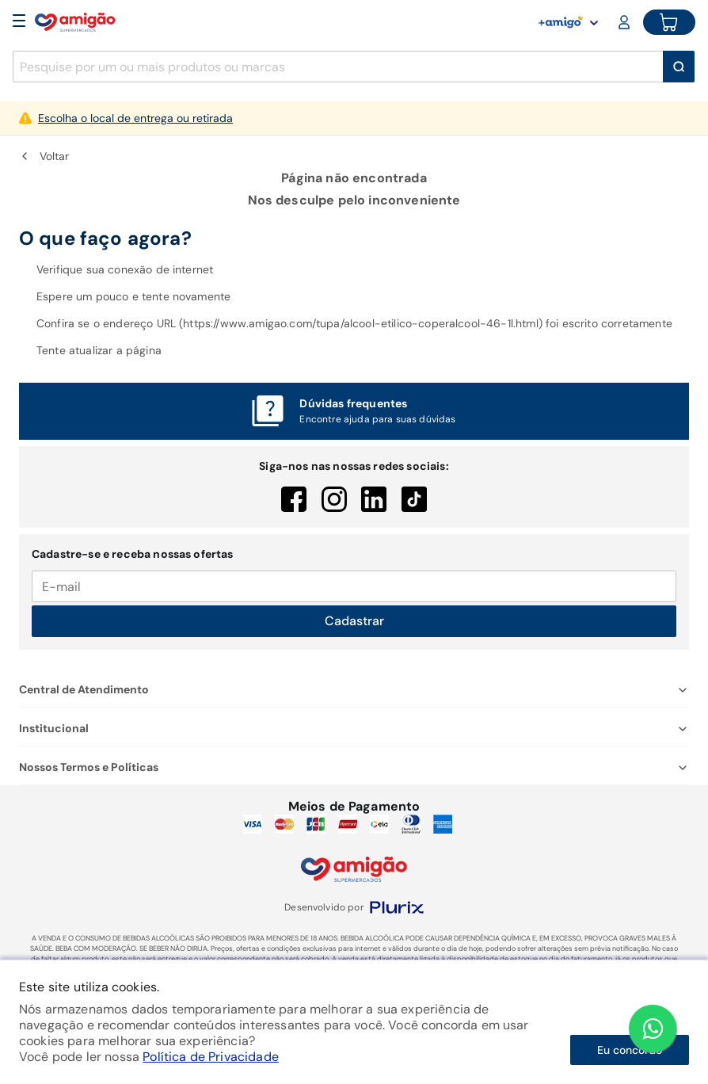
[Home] (75, 22)
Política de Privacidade (211, 1056)
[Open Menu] (19, 22)
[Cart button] (669, 22)
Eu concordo (629, 1050)
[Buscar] (679, 66)
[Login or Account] (626, 22)
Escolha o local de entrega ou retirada (135, 118)
